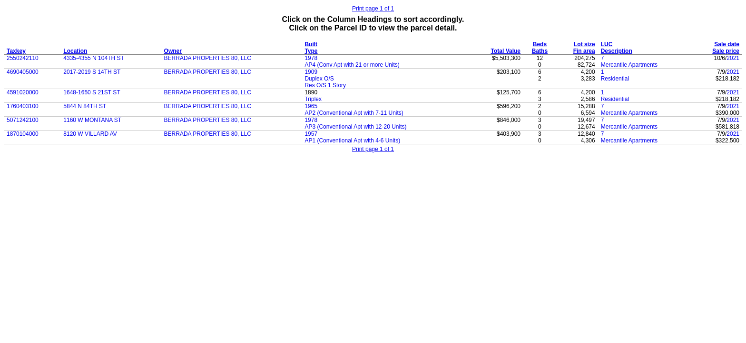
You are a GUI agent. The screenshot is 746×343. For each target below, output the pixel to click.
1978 (310, 58)
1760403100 (23, 106)
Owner (173, 51)
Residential (615, 78)
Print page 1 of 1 (373, 8)
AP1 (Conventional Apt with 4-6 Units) (352, 140)
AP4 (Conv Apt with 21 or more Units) (351, 64)
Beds (540, 44)
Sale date (726, 44)
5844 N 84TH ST (84, 106)
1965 (310, 106)
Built (310, 44)
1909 (310, 72)
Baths (540, 51)
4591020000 (23, 92)
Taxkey (16, 51)
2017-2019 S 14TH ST (91, 72)
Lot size (584, 44)
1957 (310, 134)
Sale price (725, 51)
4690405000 (23, 72)
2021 (732, 58)
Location (75, 51)
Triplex (313, 99)
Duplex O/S (319, 78)
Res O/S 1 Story (325, 85)
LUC (607, 44)
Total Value (505, 51)
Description (616, 51)
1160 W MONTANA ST (92, 120)
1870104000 (23, 134)
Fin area (584, 51)
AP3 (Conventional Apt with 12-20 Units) (355, 126)
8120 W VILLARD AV (90, 134)
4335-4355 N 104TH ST (93, 58)
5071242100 (23, 120)
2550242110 (23, 58)
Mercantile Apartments (629, 64)
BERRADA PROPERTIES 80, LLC (207, 58)
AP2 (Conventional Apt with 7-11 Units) (353, 113)
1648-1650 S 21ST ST (91, 92)
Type (310, 51)
